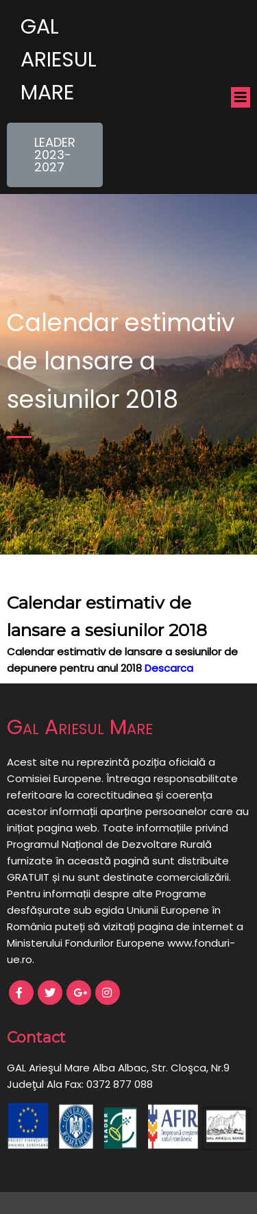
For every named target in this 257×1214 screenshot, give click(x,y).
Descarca (169, 668)
